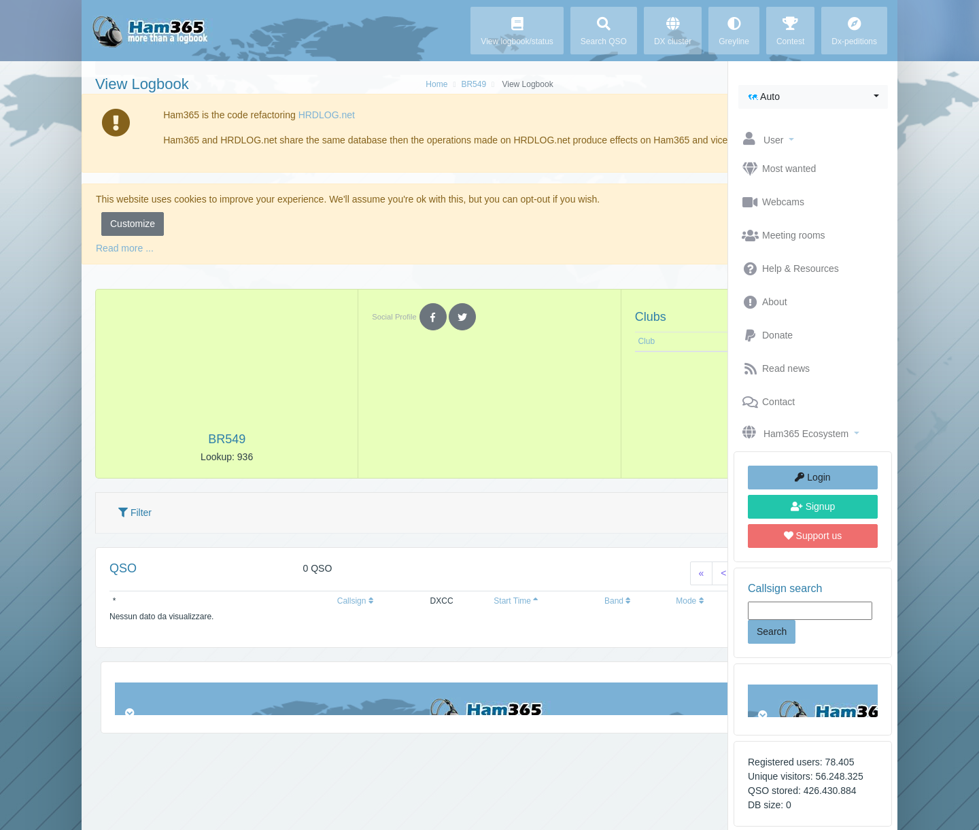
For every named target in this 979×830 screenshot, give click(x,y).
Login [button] (812, 477)
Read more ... (125, 262)
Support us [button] (813, 535)
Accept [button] (684, 237)
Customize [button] (132, 237)
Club (533, 355)
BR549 (388, 84)
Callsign (305, 615)
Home (351, 84)
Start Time (431, 615)
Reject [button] (628, 237)
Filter (135, 526)
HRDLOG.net (303, 114)
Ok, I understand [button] (663, 140)
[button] (813, 97)
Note (621, 355)
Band (507, 615)
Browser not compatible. (813, 701)
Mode (564, 615)
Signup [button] (813, 506)
